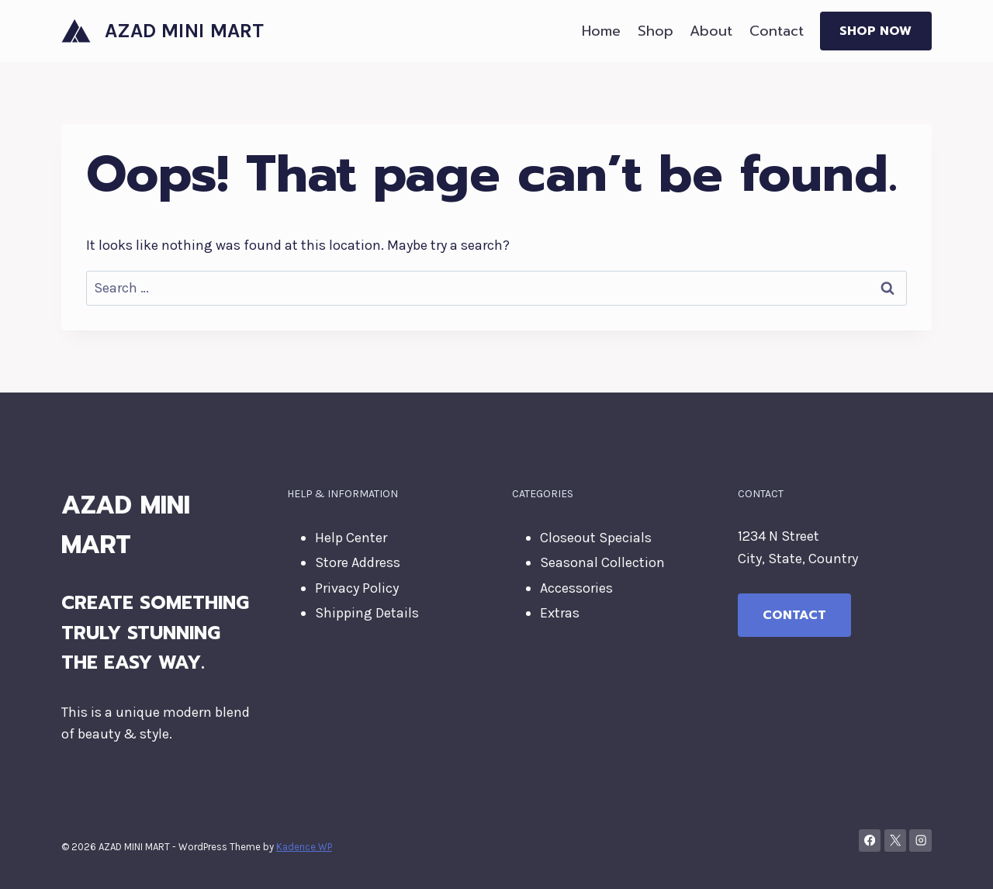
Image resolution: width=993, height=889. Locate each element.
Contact (776, 31)
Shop (655, 31)
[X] (895, 840)
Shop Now (875, 31)
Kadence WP (304, 847)
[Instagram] (920, 840)
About (711, 31)
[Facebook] (870, 840)
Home (601, 31)
